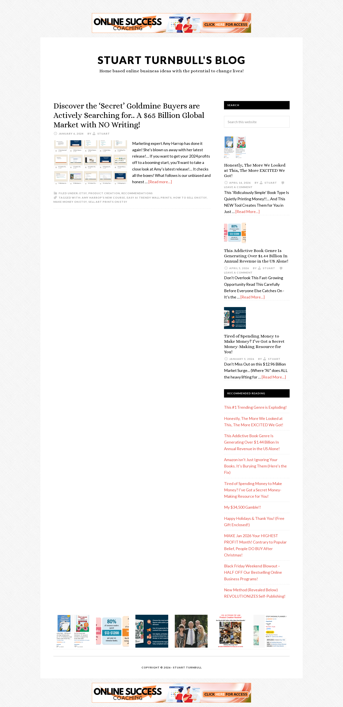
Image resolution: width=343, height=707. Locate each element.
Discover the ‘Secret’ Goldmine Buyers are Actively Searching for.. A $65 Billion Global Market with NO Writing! (128, 115)
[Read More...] (247, 211)
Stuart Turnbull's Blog (172, 60)
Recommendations (137, 193)
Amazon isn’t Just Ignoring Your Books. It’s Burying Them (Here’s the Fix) (255, 466)
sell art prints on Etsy (107, 201)
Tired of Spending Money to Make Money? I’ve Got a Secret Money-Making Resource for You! (254, 344)
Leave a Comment (238, 187)
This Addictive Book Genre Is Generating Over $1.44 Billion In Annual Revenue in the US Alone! (256, 256)
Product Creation (104, 193)
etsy (83, 193)
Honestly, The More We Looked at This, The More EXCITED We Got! (254, 170)
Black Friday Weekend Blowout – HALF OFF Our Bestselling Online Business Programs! (253, 572)
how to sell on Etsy (190, 197)
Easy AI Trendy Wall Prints (149, 197)
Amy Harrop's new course (103, 197)
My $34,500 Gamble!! (242, 507)
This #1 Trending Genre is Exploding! (255, 407)
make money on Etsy (70, 201)
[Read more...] (160, 181)
